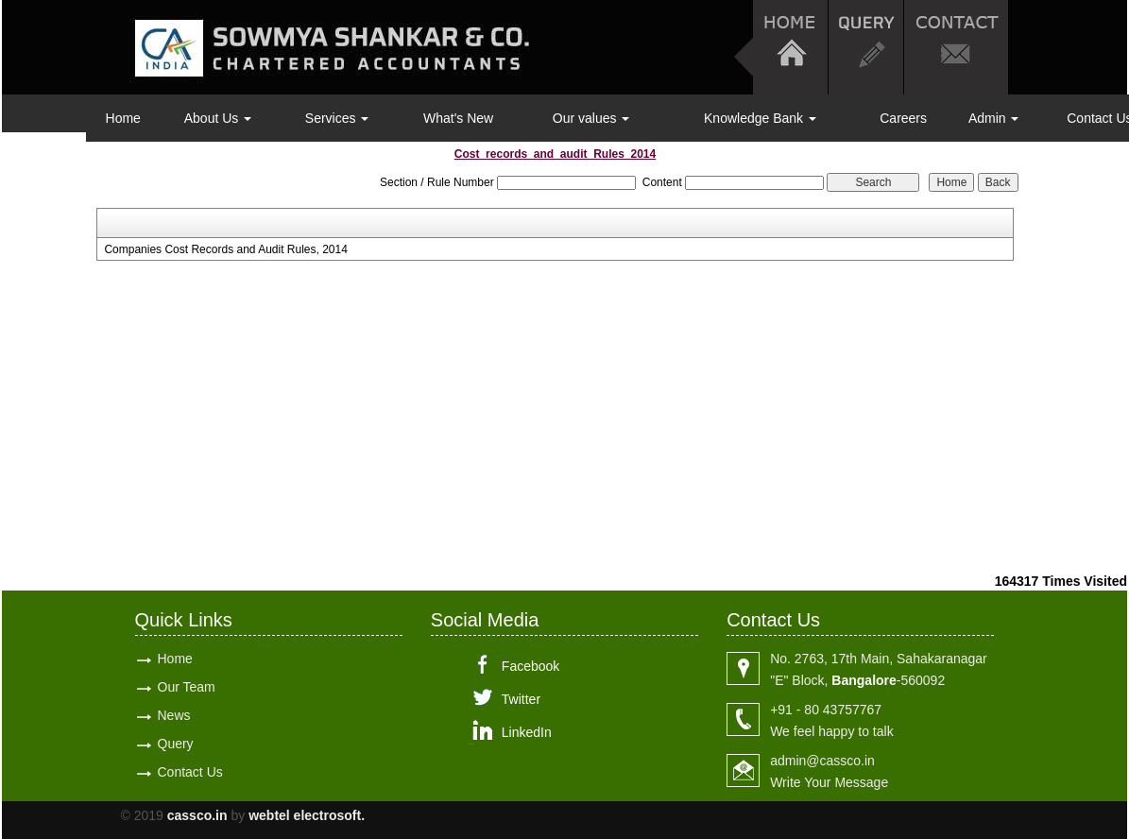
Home (123, 118)
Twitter (521, 699)
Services (337, 118)
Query (176, 743)
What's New (458, 118)
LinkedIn (527, 732)
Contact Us (190, 771)
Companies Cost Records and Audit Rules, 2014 (225, 249)
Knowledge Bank (760, 118)
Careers (903, 118)
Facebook (530, 666)
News (174, 715)
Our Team (186, 686)
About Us (217, 118)
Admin (993, 118)
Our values (591, 118)
